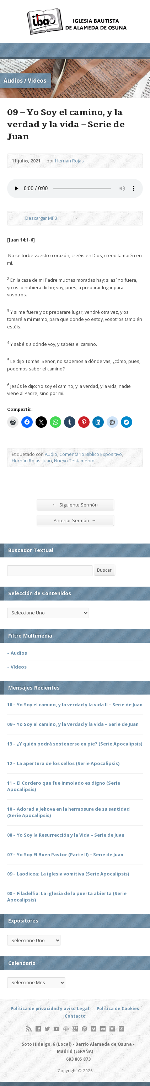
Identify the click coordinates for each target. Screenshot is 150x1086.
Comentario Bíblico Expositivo (90, 454)
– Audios (17, 653)
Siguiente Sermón (75, 504)
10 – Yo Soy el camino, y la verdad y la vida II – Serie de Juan (75, 704)
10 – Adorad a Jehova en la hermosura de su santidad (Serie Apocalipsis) (68, 812)
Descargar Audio (19, 218)
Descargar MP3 (41, 218)
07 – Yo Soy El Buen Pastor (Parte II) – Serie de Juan (65, 854)
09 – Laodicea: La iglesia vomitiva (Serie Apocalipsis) (68, 874)
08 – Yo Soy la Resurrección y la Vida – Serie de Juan (65, 835)
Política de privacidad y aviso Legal (50, 1008)
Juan (47, 460)
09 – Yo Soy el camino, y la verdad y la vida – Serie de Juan (73, 724)
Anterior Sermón (75, 520)
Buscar (104, 570)
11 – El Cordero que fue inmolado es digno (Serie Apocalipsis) (63, 786)
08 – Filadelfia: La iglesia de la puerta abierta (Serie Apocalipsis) (67, 896)
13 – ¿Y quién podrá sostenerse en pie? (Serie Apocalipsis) (74, 744)
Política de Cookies (118, 1008)
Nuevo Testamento (74, 460)
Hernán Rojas (69, 160)
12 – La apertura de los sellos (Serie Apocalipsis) (63, 763)
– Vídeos (17, 667)
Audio (51, 454)
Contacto (75, 1016)
